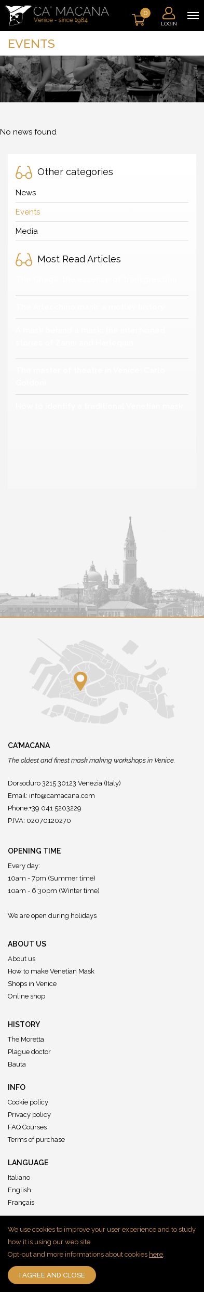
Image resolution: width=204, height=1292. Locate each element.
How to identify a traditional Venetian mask (99, 406)
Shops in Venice (32, 984)
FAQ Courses (27, 1127)
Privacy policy (29, 1114)
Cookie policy (28, 1102)
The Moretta (26, 1039)
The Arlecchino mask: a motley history (90, 307)
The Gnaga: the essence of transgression (96, 279)
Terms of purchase (36, 1139)
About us (21, 959)
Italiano (19, 1177)
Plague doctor (29, 1052)
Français (21, 1202)
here (156, 1254)
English (19, 1190)
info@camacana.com (62, 796)
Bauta (17, 1064)
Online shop (26, 996)
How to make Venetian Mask (51, 971)
